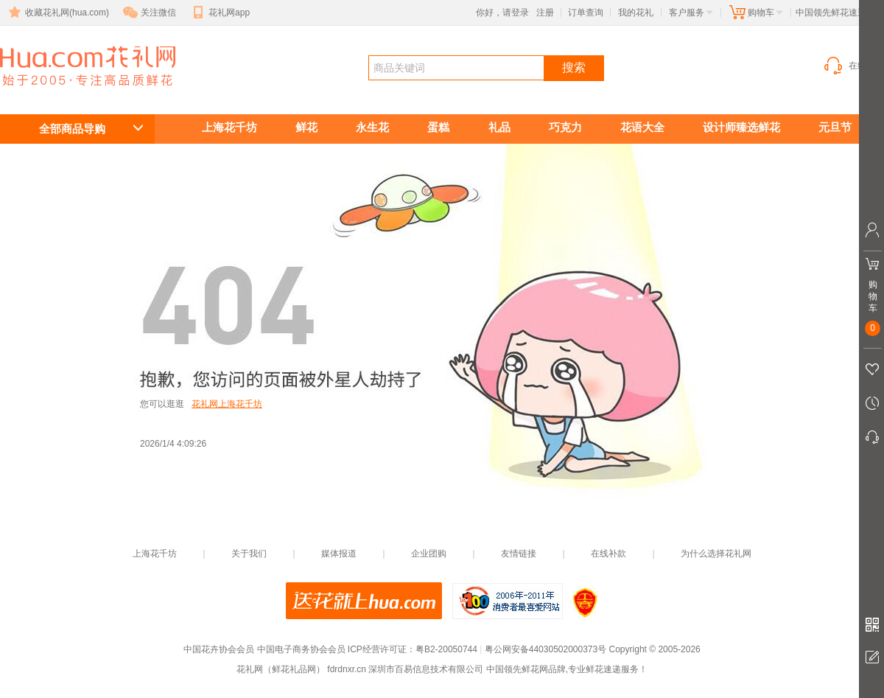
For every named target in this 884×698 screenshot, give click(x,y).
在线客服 (853, 65)
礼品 (499, 127)
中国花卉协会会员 (218, 649)
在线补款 (608, 553)
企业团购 (428, 553)
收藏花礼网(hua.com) (57, 12)
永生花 (372, 127)
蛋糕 (438, 127)
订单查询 (585, 12)
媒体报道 (339, 553)
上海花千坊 (229, 127)
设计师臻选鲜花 (741, 127)
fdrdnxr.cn (346, 669)
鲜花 (306, 127)
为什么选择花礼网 (716, 553)
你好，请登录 (502, 12)
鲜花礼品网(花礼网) (66, 93)
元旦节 (835, 127)
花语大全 (642, 127)
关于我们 (249, 553)
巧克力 (565, 127)
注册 (545, 12)
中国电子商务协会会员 (301, 649)
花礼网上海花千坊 (227, 404)
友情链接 (518, 553)
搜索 (574, 67)
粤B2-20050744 (446, 649)
